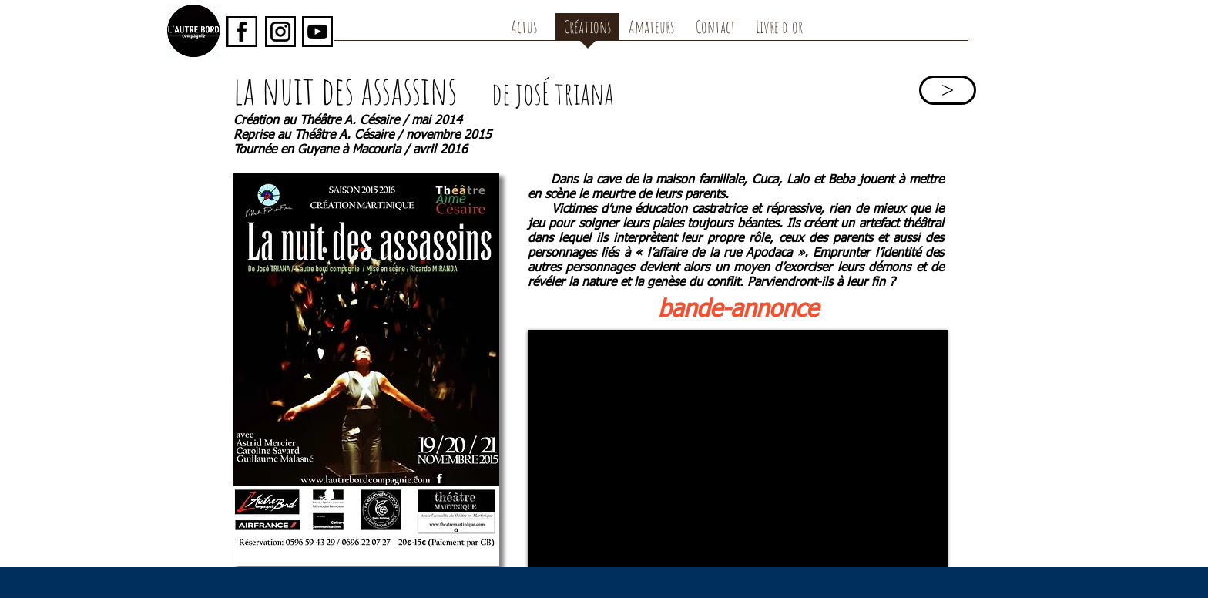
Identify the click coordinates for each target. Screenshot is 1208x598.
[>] (947, 90)
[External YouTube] (738, 448)
